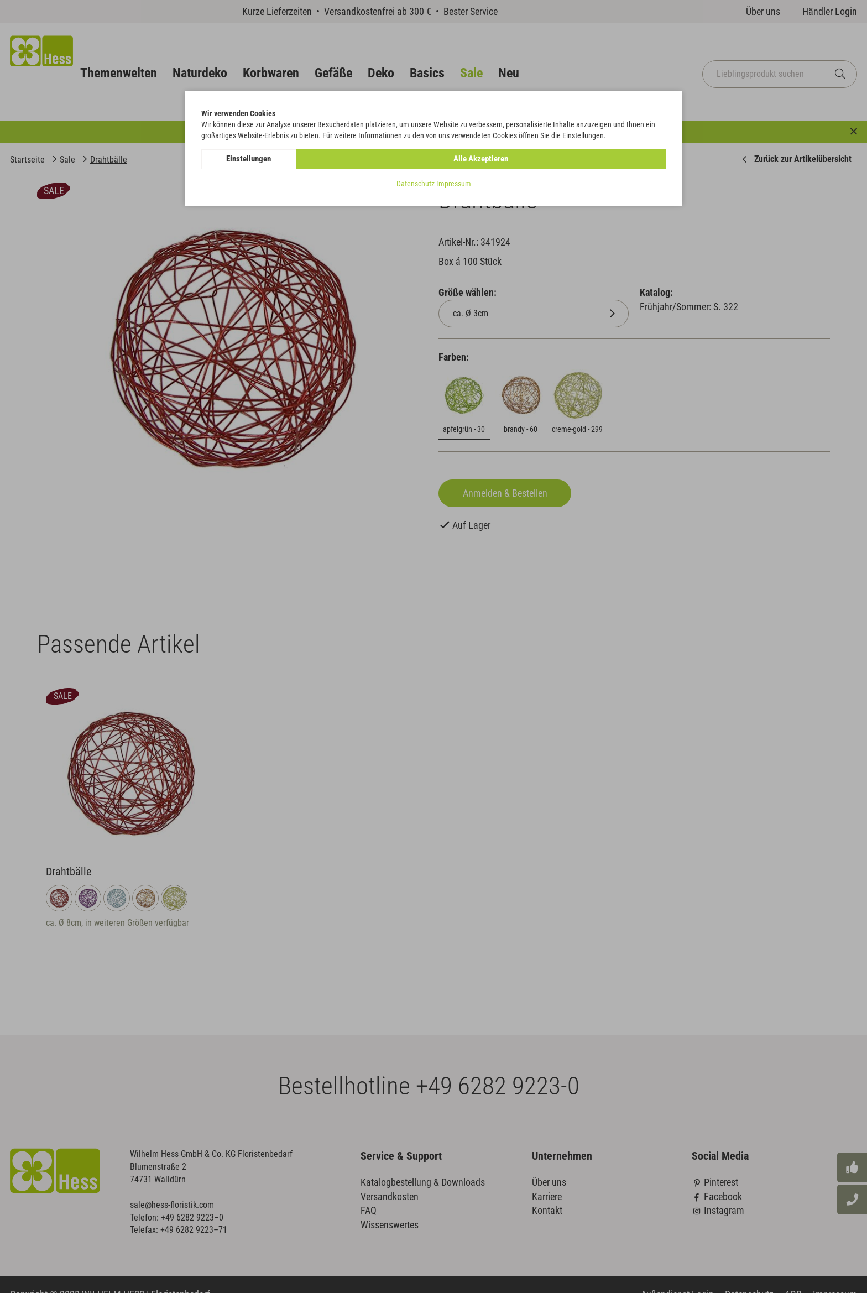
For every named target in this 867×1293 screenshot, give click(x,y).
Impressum (453, 184)
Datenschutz (415, 184)
